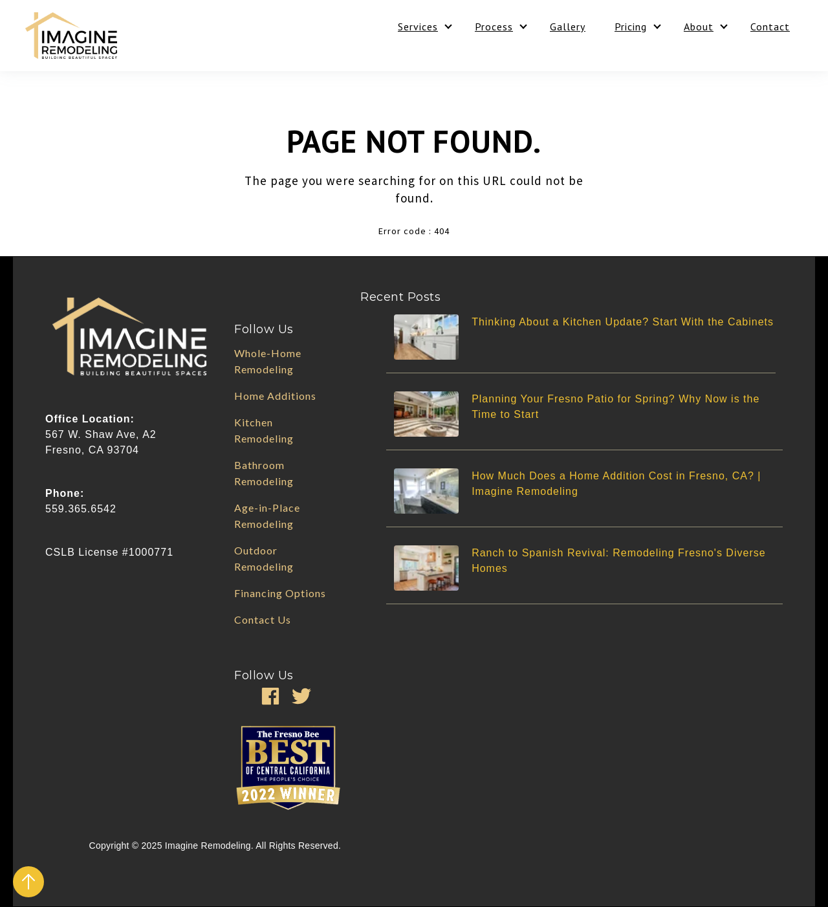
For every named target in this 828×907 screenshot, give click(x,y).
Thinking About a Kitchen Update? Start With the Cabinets (623, 321)
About (699, 26)
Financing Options (280, 593)
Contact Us (262, 619)
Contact (770, 26)
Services (418, 26)
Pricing (631, 26)
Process (494, 26)
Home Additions (275, 395)
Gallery (567, 26)
